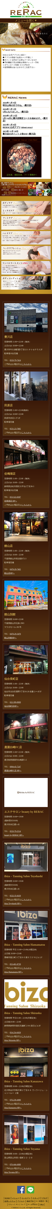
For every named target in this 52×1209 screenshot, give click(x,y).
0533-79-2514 (15, 831)
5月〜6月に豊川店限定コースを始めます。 (22, 118)
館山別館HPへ (10, 638)
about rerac (27, 127)
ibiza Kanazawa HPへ (12, 1108)
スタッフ (36, 1198)
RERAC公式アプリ (11, 127)
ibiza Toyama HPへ (12, 1172)
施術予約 (30, 1201)
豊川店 (28, 105)
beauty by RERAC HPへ (14, 835)
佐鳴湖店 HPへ (10, 501)
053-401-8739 (15, 964)
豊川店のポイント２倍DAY (15, 134)
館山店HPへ (9, 573)
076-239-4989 (15, 1100)
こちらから (26, 364)
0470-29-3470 (15, 634)
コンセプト (25, 1198)
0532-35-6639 (15, 896)
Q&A (42, 1204)
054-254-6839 (15, 1033)
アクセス (21, 1201)
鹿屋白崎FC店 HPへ (12, 771)
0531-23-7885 (15, 429)
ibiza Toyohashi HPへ (12, 904)
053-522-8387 (15, 497)
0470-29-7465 (15, 569)
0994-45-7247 (15, 767)
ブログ (44, 1198)
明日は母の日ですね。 (13, 105)
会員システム (9, 1201)
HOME (7, 1198)
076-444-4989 (15, 1164)
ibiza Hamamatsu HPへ (13, 972)
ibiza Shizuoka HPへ (12, 1040)
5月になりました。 (11, 112)
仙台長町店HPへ (11, 706)
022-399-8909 (15, 702)
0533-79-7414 (15, 360)
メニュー (15, 1198)
